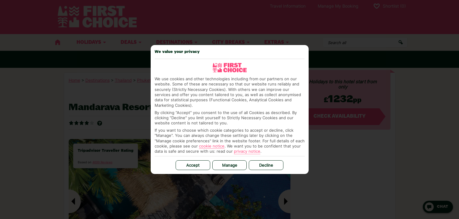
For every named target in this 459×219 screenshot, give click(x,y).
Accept (193, 165)
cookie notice (211, 146)
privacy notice (247, 151)
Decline (266, 165)
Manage (229, 165)
